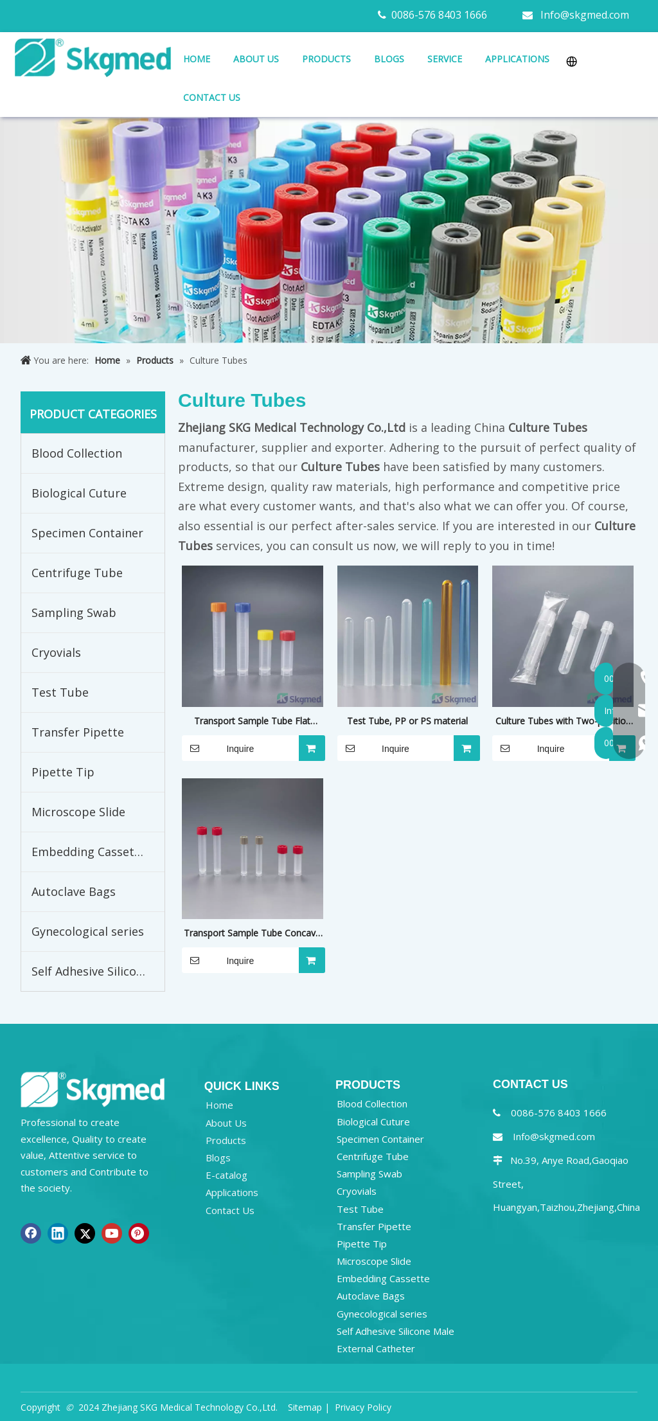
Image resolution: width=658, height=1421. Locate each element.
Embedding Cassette (88, 851)
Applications (232, 1192)
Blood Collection (76, 453)
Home (219, 1104)
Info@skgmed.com (584, 15)
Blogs (218, 1157)
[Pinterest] (139, 1233)
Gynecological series (87, 931)
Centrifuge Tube (77, 572)
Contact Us (230, 1210)
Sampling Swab (73, 612)
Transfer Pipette (77, 732)
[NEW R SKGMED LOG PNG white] (93, 1088)
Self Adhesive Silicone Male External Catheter (97, 971)
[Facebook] (31, 1233)
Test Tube (60, 692)
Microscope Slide (78, 811)
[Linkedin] (58, 1233)
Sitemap (305, 1407)
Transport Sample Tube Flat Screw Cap (252, 722)
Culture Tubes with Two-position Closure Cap (563, 722)
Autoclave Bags (73, 891)
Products (226, 1140)
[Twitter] (85, 1233)
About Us (226, 1122)
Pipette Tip (62, 772)
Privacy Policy (363, 1407)
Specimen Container (87, 533)
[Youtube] (112, 1233)
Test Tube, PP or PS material (407, 721)
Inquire (218, 748)
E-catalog (226, 1174)
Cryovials (56, 652)
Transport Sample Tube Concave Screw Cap (252, 934)
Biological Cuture (79, 493)
